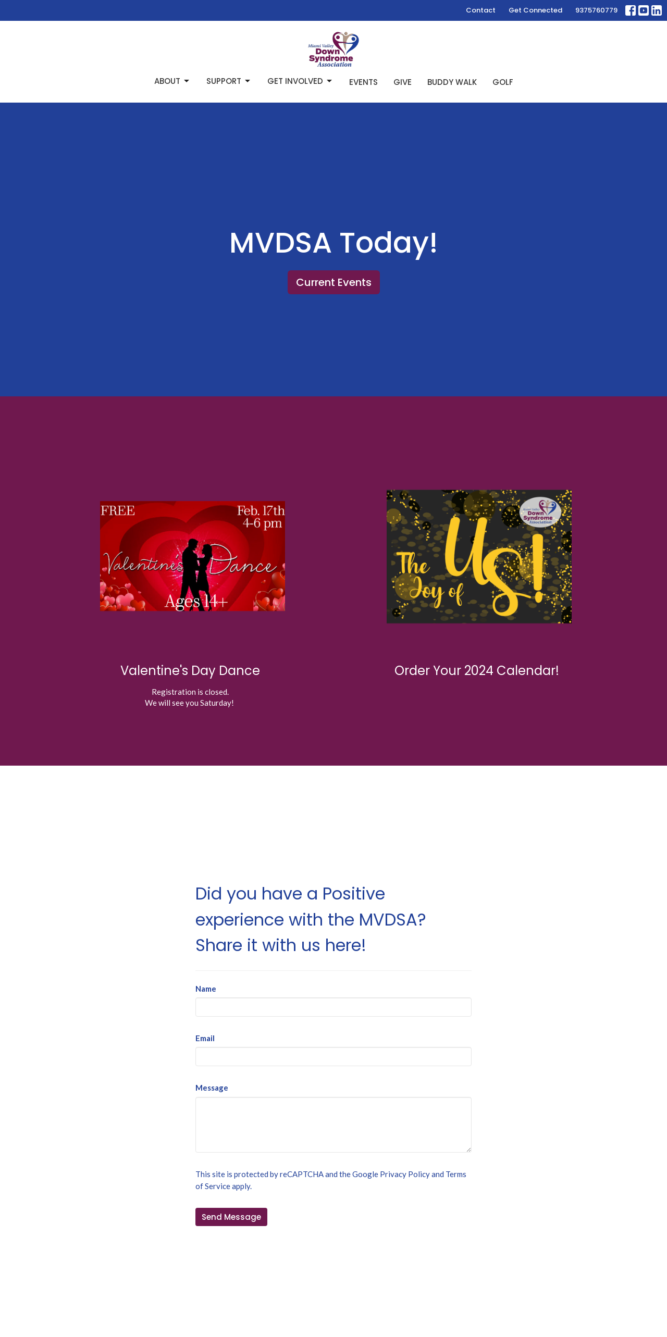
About (172, 81)
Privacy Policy (405, 1174)
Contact (481, 10)
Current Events (334, 282)
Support (229, 81)
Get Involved (300, 81)
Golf (502, 82)
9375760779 (596, 10)
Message (211, 1087)
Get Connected (535, 10)
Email (205, 1038)
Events (363, 82)
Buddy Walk (452, 82)
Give (402, 82)
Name (205, 988)
